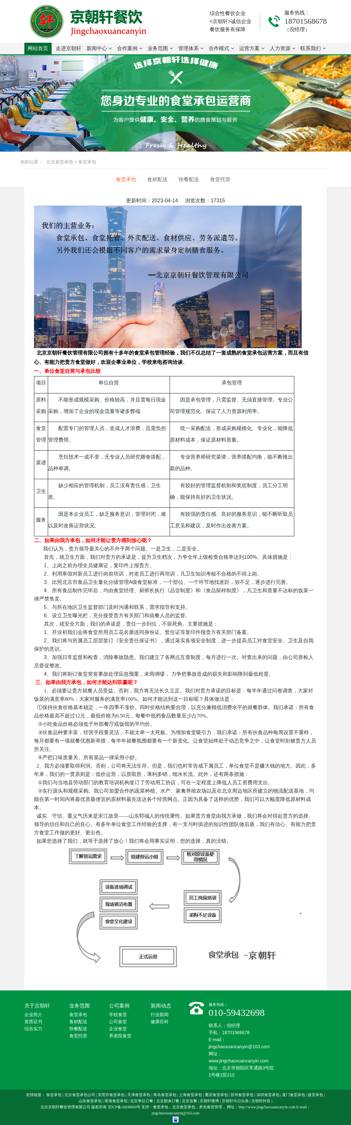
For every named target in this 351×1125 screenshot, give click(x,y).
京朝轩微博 (209, 1101)
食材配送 (157, 179)
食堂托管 (220, 179)
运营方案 (251, 48)
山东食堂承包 (90, 1101)
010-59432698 (237, 1012)
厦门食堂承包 (293, 1095)
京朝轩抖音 (261, 1101)
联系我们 (313, 48)
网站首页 (38, 48)
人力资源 (282, 48)
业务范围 (160, 48)
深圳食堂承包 (268, 1095)
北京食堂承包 (59, 161)
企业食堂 (118, 1028)
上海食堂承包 (190, 1095)
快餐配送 (189, 179)
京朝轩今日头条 (235, 1101)
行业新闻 (160, 1014)
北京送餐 (189, 1101)
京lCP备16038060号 (124, 1107)
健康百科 (160, 1021)
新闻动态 (161, 1005)
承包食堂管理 (210, 1107)
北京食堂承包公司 (79, 1095)
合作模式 (221, 48)
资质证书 (33, 1021)
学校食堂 (118, 1014)
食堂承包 (87, 161)
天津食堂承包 (138, 1095)
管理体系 (191, 48)
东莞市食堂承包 (111, 1095)
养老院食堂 (120, 1035)
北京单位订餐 (141, 1101)
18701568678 (305, 21)
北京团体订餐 (167, 1101)
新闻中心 (99, 48)
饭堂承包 (315, 1095)
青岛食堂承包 (164, 1095)
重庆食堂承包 (216, 1095)
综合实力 (33, 1028)
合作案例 (129, 48)
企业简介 (33, 1014)
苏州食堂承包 (242, 1095)
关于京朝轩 (37, 1005)
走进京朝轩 (68, 50)
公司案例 (119, 1005)
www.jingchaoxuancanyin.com (239, 1060)
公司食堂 (118, 1021)
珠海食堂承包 (116, 1101)
